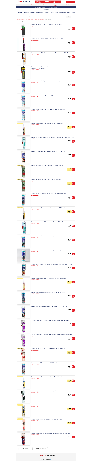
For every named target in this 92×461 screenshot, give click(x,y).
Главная (22, 5)
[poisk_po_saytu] (43, 17)
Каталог (34, 5)
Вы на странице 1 (25, 448)
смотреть (55, 7)
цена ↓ (67, 21)
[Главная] (23, 1)
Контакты (70, 5)
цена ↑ (63, 21)
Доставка (58, 5)
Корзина (46, 5)
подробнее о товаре (35, 26)
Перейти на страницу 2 (41, 448)
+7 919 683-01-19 (41, 455)
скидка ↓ (72, 21)
